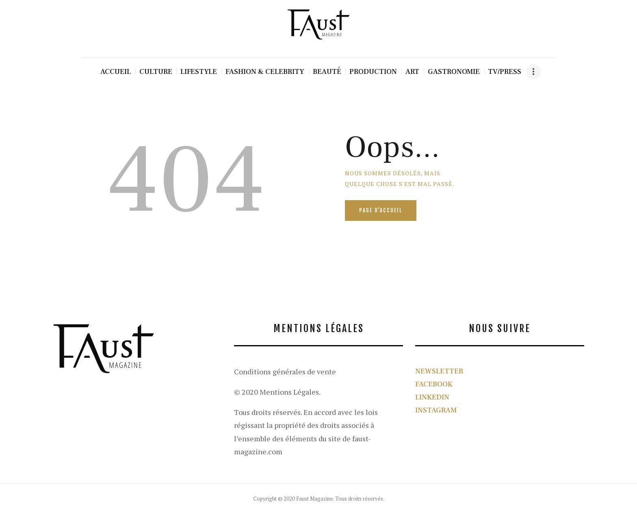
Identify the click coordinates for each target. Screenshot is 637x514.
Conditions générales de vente (285, 371)
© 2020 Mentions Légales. (277, 392)
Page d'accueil (380, 210)
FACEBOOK (434, 384)
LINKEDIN (432, 397)
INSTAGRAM (436, 410)
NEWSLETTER (439, 371)
